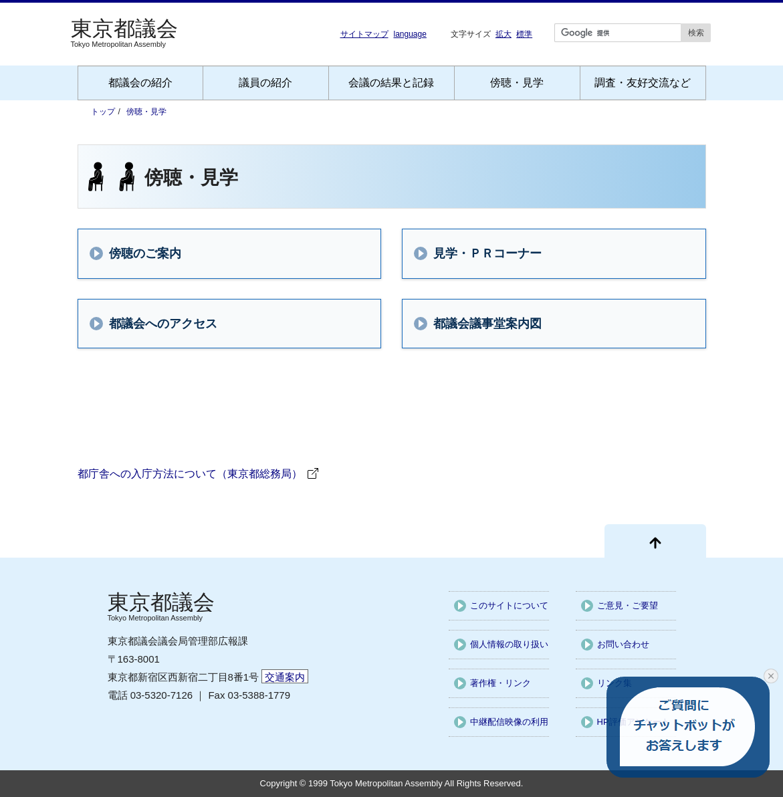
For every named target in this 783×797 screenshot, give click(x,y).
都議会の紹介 (140, 82)
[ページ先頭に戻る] (655, 541)
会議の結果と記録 (391, 82)
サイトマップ (364, 34)
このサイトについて (509, 605)
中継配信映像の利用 (509, 722)
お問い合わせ (623, 644)
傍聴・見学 (517, 82)
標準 (524, 33)
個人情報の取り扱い (509, 644)
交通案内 (285, 677)
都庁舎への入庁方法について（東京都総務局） (190, 473)
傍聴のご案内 (133, 253)
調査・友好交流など (642, 82)
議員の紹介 (265, 82)
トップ (103, 111)
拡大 (503, 33)
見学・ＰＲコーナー (475, 253)
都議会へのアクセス (151, 323)
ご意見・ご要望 (627, 605)
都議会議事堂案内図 (475, 323)
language (410, 34)
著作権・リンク (500, 683)
